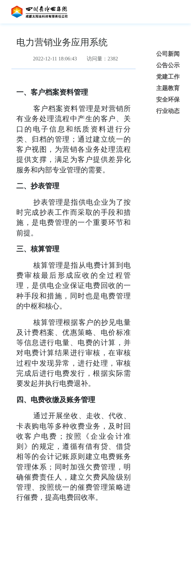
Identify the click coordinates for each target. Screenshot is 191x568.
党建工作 (168, 76)
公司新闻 (168, 54)
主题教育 (168, 88)
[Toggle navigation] (171, 12)
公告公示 (168, 65)
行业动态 (168, 111)
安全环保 (168, 99)
